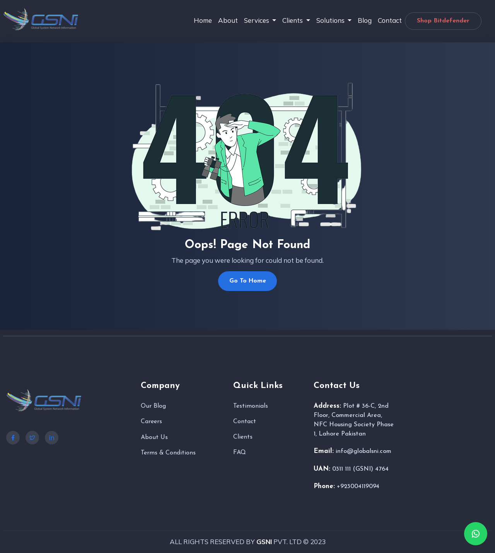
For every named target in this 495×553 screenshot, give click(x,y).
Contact (390, 20)
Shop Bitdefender (443, 21)
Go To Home (247, 281)
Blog (365, 20)
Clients (243, 437)
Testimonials (250, 406)
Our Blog (153, 406)
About (228, 20)
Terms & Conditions (168, 454)
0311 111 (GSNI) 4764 (360, 469)
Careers (151, 422)
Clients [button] (293, 20)
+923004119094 (358, 487)
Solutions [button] (331, 20)
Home (203, 20)
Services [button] (257, 20)
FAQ (239, 453)
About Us (154, 438)
